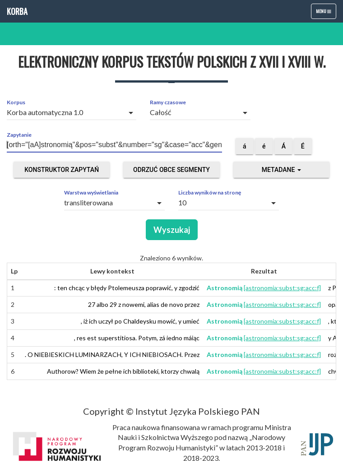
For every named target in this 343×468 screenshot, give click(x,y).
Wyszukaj (171, 230)
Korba (17, 11)
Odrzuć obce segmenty (171, 169)
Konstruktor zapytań (61, 169)
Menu (325, 13)
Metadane (281, 169)
